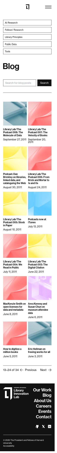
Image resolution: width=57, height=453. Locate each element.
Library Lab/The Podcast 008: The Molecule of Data (13, 132)
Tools (7, 51)
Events (44, 411)
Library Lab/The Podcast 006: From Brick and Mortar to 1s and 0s (38, 179)
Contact (43, 416)
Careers (43, 406)
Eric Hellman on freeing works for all (39, 350)
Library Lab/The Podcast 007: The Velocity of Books (38, 132)
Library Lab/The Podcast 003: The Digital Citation (38, 264)
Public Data (11, 44)
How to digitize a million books (12, 350)
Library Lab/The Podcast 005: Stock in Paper (14, 222)
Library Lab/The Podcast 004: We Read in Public (12, 264)
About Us (42, 400)
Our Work (42, 390)
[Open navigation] (48, 7)
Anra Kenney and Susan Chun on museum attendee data (38, 308)
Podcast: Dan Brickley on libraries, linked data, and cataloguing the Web (14, 179)
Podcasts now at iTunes (37, 221)
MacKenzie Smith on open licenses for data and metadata (14, 306)
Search (44, 82)
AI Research (11, 22)
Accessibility (8, 446)
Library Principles (13, 37)
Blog (47, 395)
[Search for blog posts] (19, 82)
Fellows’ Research (14, 29)
